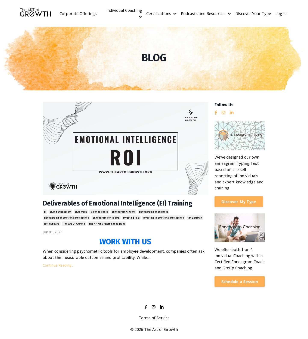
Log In (281, 13)
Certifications (161, 13)
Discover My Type (238, 201)
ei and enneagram (60, 211)
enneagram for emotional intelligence (66, 217)
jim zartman (195, 217)
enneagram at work (123, 211)
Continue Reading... (58, 265)
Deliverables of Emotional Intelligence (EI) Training (117, 203)
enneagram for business (153, 211)
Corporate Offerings (78, 13)
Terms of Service (154, 317)
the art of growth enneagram (107, 223)
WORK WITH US (125, 241)
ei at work (81, 211)
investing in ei (131, 217)
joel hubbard (51, 223)
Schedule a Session (239, 281)
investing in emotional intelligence (163, 217)
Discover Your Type (253, 13)
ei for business (99, 211)
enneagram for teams (106, 217)
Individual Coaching (124, 13)
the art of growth (74, 223)
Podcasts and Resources (206, 13)
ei (45, 211)
